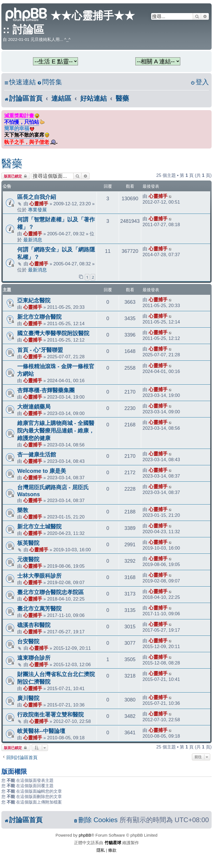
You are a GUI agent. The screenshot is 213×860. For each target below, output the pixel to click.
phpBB (85, 835)
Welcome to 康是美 (41, 471)
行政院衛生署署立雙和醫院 (50, 714)
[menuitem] (49, 82)
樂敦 (22, 510)
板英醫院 (28, 543)
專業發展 (37, 209)
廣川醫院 (28, 698)
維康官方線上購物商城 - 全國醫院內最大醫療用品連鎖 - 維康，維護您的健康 (55, 430)
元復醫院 (28, 559)
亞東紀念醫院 (33, 300)
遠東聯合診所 (33, 658)
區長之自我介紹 (36, 197)
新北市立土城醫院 (39, 526)
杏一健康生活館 (36, 454)
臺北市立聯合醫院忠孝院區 (50, 592)
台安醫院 (28, 641)
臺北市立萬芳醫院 (39, 609)
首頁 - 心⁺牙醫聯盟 (40, 350)
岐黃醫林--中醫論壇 (41, 731)
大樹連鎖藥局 (33, 407)
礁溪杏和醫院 (33, 625)
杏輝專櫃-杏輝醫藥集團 (46, 390)
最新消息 (32, 239)
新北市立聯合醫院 (39, 317)
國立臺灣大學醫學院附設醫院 (53, 333)
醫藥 (11, 163)
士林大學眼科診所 (39, 576)
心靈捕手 (38, 203)
